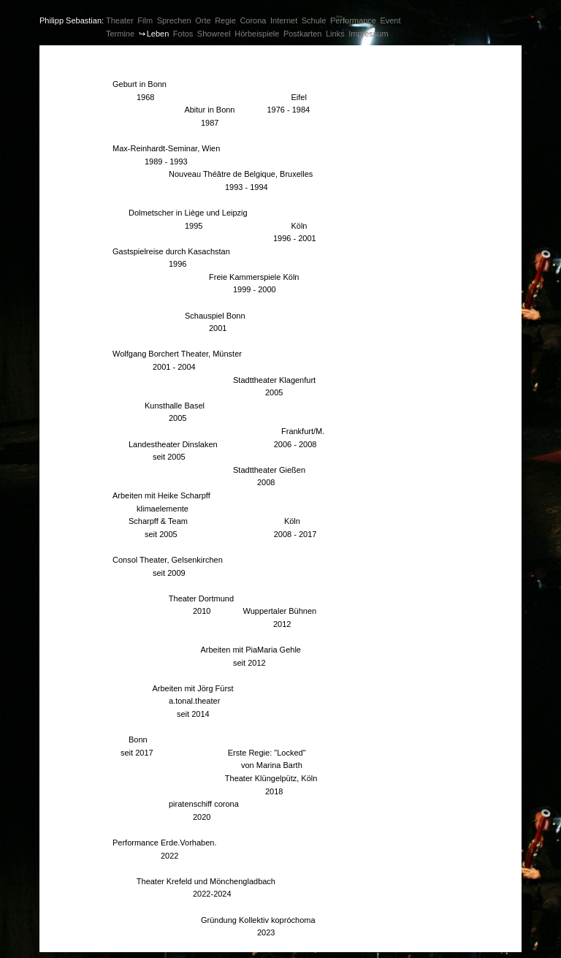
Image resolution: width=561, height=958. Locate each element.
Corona (253, 20)
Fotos (183, 33)
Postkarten (302, 33)
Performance (353, 20)
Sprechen (174, 20)
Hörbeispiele (256, 33)
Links (335, 33)
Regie (225, 20)
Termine (120, 33)
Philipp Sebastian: (71, 20)
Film (145, 20)
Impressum (368, 33)
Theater (120, 20)
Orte (202, 20)
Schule (314, 20)
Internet (283, 20)
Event (390, 20)
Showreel (214, 33)
